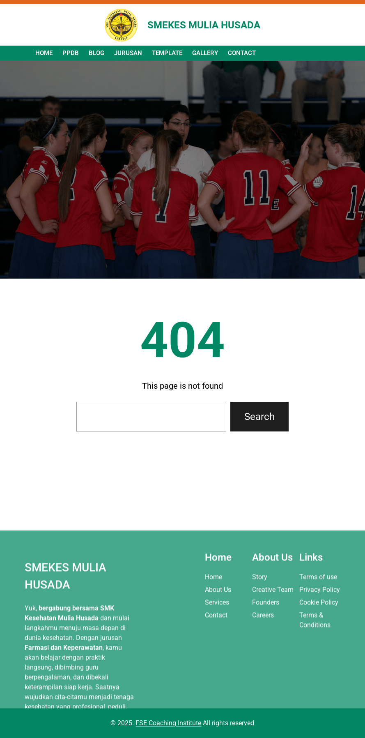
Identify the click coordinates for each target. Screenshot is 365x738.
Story (259, 629)
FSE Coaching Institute (168, 723)
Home (213, 629)
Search (259, 416)
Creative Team (273, 642)
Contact (216, 668)
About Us (218, 642)
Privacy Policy (319, 642)
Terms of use (318, 629)
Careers (263, 668)
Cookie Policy (318, 655)
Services (217, 655)
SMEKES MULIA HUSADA (203, 25)
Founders (265, 655)
